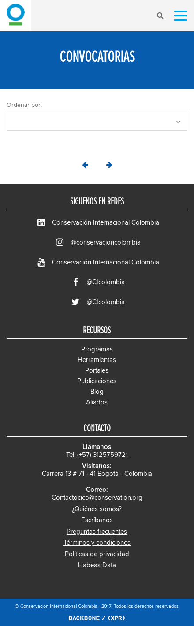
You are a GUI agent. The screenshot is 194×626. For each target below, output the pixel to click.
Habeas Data (97, 565)
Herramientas (97, 360)
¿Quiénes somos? (97, 509)
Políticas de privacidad (97, 554)
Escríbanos (97, 520)
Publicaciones (96, 381)
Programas (97, 349)
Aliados (97, 402)
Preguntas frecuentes (97, 532)
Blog (97, 392)
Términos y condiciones (97, 543)
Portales (96, 370)
